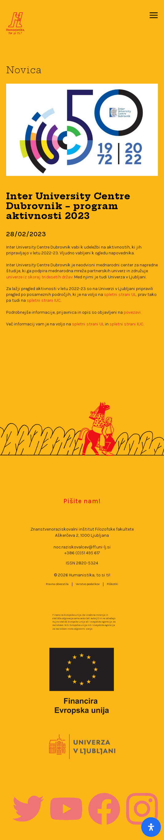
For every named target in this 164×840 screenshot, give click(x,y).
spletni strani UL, (120, 294)
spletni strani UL (88, 324)
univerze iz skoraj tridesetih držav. (39, 277)
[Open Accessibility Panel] (151, 827)
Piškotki (112, 584)
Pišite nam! (82, 501)
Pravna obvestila (57, 584)
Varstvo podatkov (88, 584)
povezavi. (133, 312)
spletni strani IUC (44, 300)
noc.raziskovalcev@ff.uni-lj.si (82, 547)
